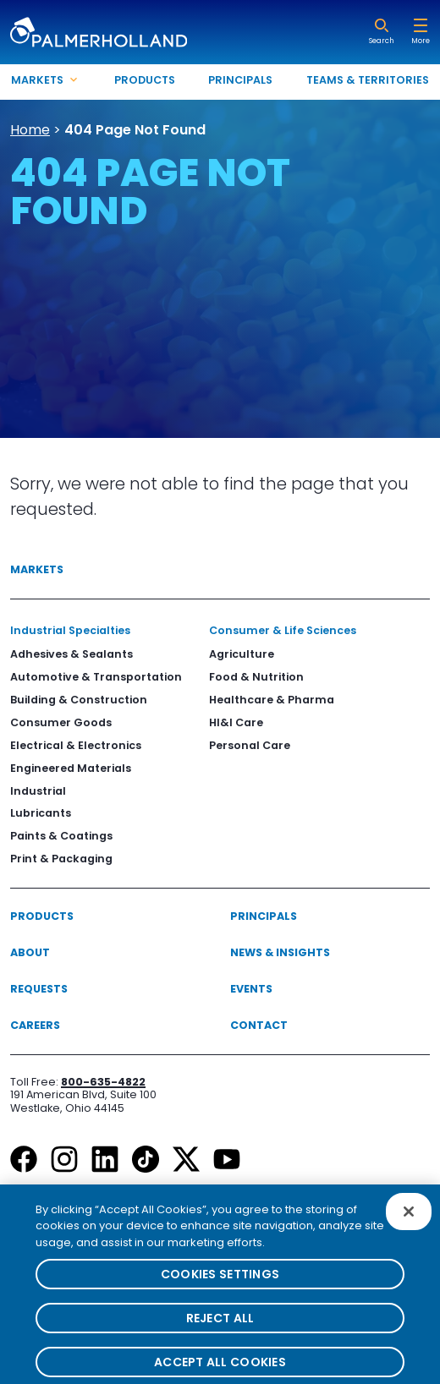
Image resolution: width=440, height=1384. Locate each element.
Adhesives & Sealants (71, 654)
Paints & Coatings (61, 836)
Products (144, 80)
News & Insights (280, 952)
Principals (240, 80)
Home (30, 129)
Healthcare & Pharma (271, 699)
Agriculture (241, 654)
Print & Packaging (61, 858)
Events (251, 989)
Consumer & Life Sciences (282, 630)
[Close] (409, 1220)
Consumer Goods (61, 722)
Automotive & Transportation (96, 677)
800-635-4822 (103, 1082)
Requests (39, 989)
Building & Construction (78, 699)
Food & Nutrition (256, 677)
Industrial (38, 791)
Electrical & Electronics (75, 745)
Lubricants (40, 813)
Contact (259, 1025)
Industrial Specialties (70, 630)
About (30, 952)
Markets (36, 569)
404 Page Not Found (135, 129)
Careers (35, 1025)
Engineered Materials (70, 768)
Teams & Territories (367, 80)
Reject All (220, 1326)
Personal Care (249, 745)
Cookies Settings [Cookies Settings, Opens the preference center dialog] (220, 1282)
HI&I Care (236, 722)
